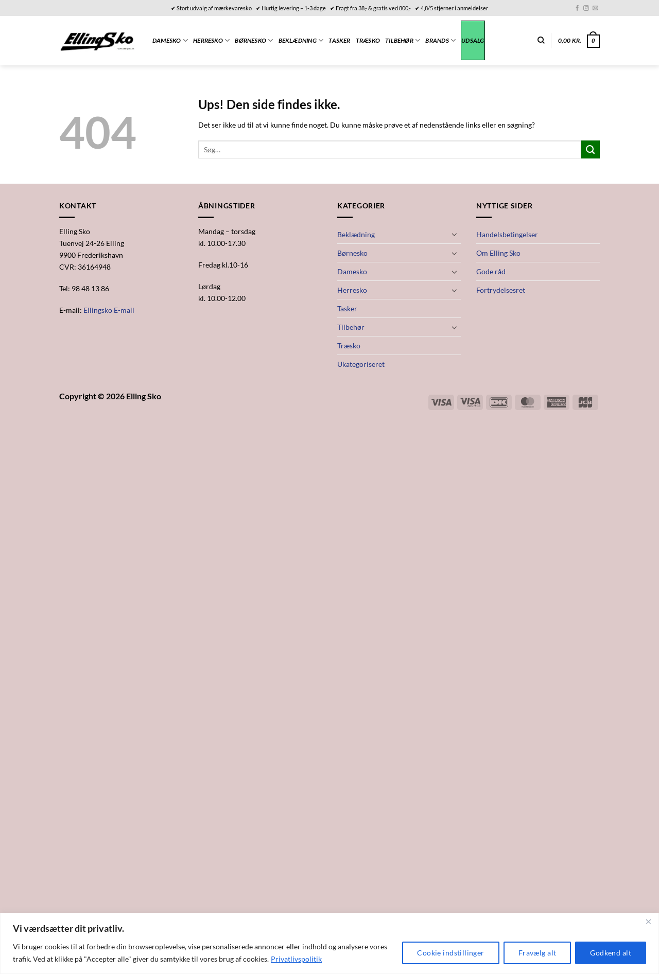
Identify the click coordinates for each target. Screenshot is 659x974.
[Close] (648, 921)
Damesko (170, 40)
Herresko (211, 40)
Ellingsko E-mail (108, 310)
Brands (440, 40)
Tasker (339, 40)
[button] (579, 40)
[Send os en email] (595, 8)
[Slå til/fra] (454, 234)
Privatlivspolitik (296, 958)
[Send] (590, 149)
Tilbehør (402, 40)
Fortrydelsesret (500, 290)
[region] (329, 943)
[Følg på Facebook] (577, 8)
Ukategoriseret (361, 364)
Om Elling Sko (498, 253)
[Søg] (541, 40)
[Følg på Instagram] (586, 8)
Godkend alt (610, 952)
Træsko (368, 40)
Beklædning (301, 40)
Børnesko (254, 40)
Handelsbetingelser (507, 234)
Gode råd (491, 271)
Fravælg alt (537, 952)
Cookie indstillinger (450, 952)
